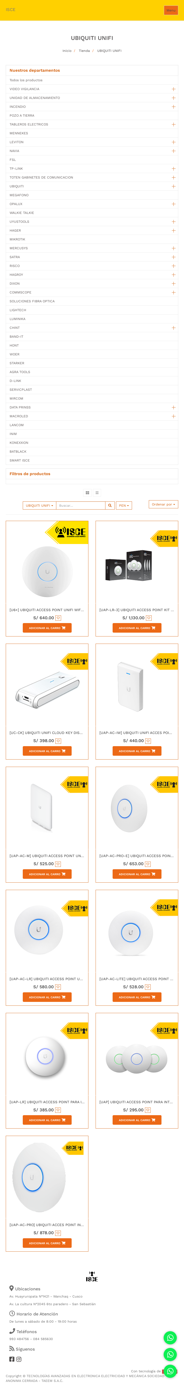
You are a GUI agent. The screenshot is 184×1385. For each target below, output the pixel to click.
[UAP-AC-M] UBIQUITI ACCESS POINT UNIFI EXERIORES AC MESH (67, 856)
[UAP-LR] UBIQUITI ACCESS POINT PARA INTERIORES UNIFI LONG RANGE (73, 1102)
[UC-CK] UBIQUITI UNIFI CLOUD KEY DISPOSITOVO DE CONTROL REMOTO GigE (79, 733)
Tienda (84, 51)
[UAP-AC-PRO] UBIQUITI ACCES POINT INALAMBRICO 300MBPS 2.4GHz (71, 1225)
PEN (124, 505)
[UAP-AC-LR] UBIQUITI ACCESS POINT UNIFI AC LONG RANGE (63, 979)
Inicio (67, 51)
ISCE (10, 9)
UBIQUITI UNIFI (109, 51)
